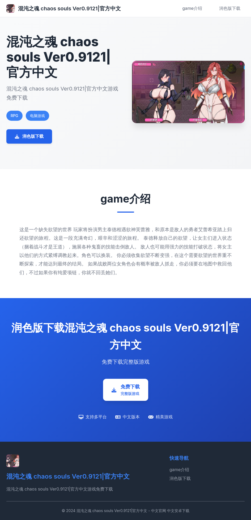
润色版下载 (229, 8)
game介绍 (192, 8)
